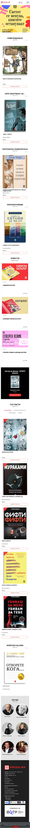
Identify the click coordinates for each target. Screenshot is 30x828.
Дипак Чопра (6, 192)
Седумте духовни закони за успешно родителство (14, 190)
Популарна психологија (20, 410)
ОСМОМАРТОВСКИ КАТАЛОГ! (12, 319)
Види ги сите (15, 406)
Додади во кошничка (15, 86)
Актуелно (4, 315)
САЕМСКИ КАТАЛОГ (9, 285)
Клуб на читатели (8, 780)
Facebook (9, 797)
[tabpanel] (15, 18)
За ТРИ (6, 777)
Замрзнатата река (7, 452)
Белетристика (7, 410)
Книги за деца (12, 412)
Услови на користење (9, 788)
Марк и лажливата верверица (12, 78)
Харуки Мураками (6, 499)
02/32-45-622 (12, 773)
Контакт (6, 787)
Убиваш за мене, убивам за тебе (11, 629)
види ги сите (15, 39)
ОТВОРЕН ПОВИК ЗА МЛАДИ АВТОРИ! (14, 352)
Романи (20, 412)
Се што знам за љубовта (9, 585)
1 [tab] (26, 7)
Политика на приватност (10, 792)
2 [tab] (28, 7)
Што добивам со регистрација (11, 790)
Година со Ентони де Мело (11, 245)
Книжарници (7, 778)
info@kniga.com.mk (12, 775)
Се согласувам (15, 826)
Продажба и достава (9, 783)
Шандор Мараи (6, 137)
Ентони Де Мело (7, 248)
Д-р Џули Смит (6, 689)
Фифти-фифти (6, 540)
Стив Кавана (5, 544)
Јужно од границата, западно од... (12, 496)
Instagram (9, 799)
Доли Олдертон (5, 588)
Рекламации (7, 781)
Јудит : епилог (7, 134)
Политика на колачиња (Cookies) (12, 793)
